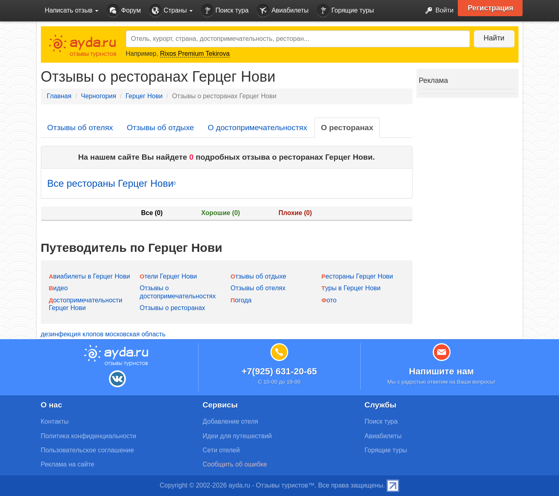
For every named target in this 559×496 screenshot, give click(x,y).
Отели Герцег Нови (168, 276)
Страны (171, 10)
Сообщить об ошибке (235, 464)
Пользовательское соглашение (87, 450)
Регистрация (491, 8)
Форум (123, 10)
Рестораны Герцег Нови (357, 276)
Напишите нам (441, 371)
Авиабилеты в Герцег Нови (89, 276)
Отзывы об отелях (80, 127)
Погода (241, 300)
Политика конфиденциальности (88, 436)
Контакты (55, 421)
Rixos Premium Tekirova (195, 53)
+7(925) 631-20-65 (279, 371)
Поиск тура (225, 10)
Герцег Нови (143, 96)
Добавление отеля (230, 421)
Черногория (98, 96)
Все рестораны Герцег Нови (111, 183)
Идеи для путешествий (237, 436)
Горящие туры (345, 10)
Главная (59, 96)
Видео (58, 288)
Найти (494, 38)
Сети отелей (221, 450)
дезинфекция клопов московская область (103, 334)
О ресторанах (347, 127)
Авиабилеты (282, 10)
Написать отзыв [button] (71, 10)
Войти (437, 10)
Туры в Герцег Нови (350, 288)
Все (151, 212)
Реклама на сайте (68, 464)
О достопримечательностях (257, 127)
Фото (328, 300)
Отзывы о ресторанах (172, 307)
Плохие (295, 212)
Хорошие (220, 212)
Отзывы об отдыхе (160, 127)
